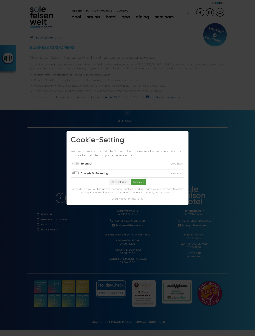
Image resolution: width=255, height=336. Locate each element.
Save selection (119, 182)
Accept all (138, 182)
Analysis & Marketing (94, 173)
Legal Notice (119, 198)
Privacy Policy (135, 198)
